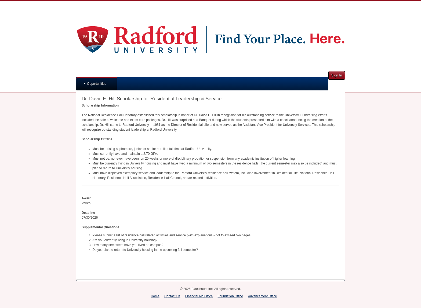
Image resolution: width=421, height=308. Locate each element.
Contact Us (172, 296)
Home (155, 296)
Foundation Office (230, 296)
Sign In (336, 75)
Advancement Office (262, 296)
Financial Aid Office (199, 296)
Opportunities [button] (96, 84)
